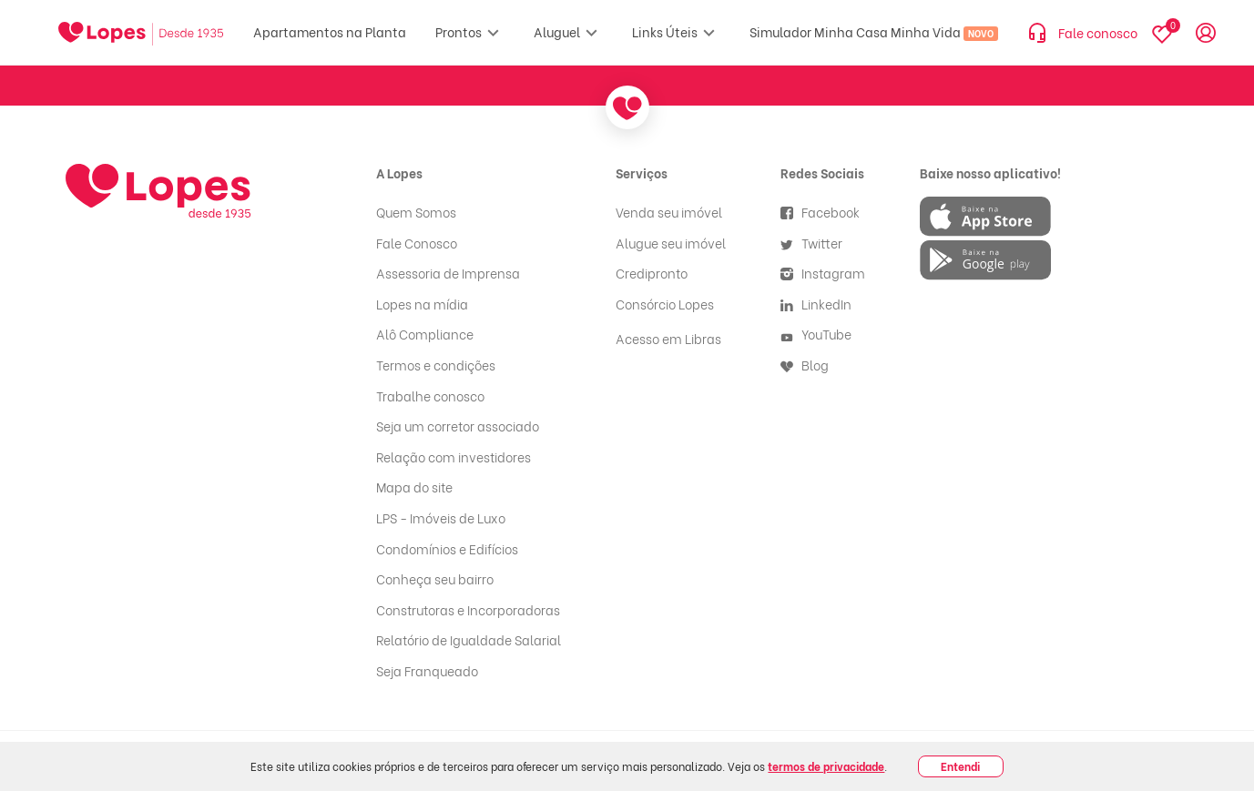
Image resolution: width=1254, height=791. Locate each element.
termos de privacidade (826, 766)
